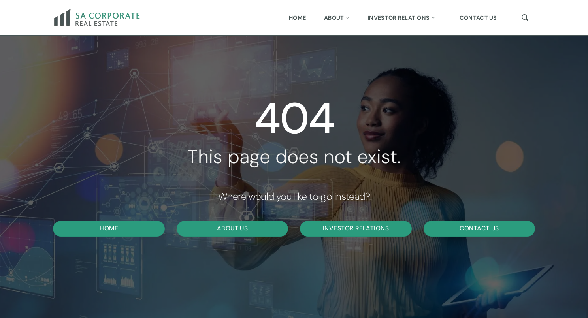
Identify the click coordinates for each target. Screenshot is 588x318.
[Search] (524, 17)
